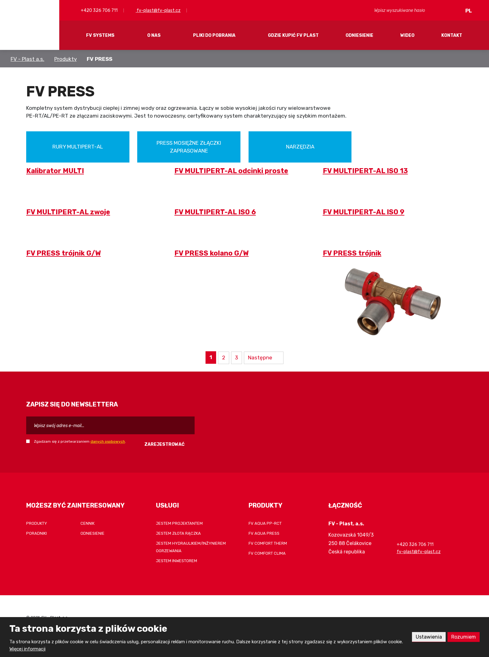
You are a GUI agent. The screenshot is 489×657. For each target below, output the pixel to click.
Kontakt (451, 35)
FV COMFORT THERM (268, 543)
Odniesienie (359, 35)
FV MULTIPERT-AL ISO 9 (363, 212)
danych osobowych (107, 441)
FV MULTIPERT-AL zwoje (68, 212)
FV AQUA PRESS (264, 533)
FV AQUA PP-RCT (265, 523)
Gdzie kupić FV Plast (293, 35)
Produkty (65, 59)
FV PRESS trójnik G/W (63, 253)
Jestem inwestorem (176, 560)
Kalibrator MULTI (55, 171)
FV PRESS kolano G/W (211, 253)
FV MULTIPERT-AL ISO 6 (215, 212)
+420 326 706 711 (99, 10)
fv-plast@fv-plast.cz (158, 10)
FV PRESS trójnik (352, 253)
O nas (154, 35)
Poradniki (36, 533)
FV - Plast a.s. (27, 59)
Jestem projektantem (179, 523)
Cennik (87, 523)
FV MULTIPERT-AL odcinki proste (231, 171)
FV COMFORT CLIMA (267, 553)
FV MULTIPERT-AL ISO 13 (365, 171)
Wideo (407, 35)
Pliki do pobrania (214, 35)
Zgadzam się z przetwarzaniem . (80, 441)
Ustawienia (429, 637)
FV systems (100, 35)
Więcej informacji (27, 649)
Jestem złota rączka (178, 533)
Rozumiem (463, 637)
